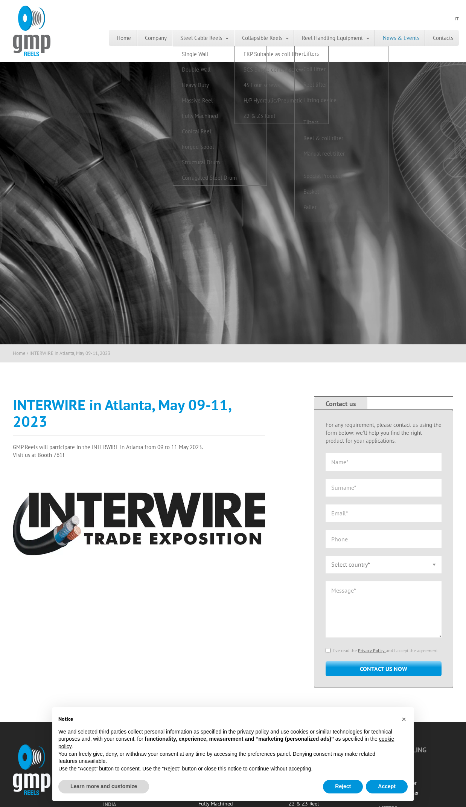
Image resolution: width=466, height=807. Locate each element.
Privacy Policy (372, 650)
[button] (404, 719)
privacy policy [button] (253, 732)
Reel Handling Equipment (320, 37)
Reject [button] (343, 786)
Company (131, 37)
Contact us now (383, 668)
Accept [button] (387, 786)
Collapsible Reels (246, 37)
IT (457, 19)
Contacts (440, 37)
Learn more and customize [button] (103, 786)
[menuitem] (95, 38)
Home (95, 37)
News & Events (393, 37)
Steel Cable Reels (181, 37)
